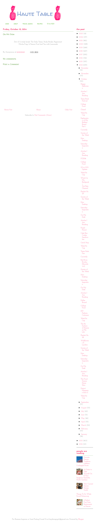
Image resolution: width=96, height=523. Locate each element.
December (84, 68)
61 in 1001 (50, 24)
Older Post (68, 110)
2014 (81, 65)
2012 (81, 444)
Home (38, 110)
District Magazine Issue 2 (85, 390)
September (85, 402)
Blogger (81, 519)
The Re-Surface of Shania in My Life (85, 328)
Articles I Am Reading (84, 93)
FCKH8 (83, 159)
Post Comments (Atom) (43, 115)
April (83, 422)
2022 (81, 37)
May (83, 418)
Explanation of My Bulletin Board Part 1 (85, 122)
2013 (81, 441)
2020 (81, 44)
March (83, 425)
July (82, 411)
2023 (81, 33)
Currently (84, 130)
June (83, 415)
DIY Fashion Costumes (85, 313)
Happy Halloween (85, 86)
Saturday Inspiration (85, 146)
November (85, 73)
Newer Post (8, 110)
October (84, 79)
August (84, 408)
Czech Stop (85, 243)
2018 (81, 51)
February (84, 429)
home (7, 24)
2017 (81, 54)
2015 (81, 61)
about (16, 24)
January (84, 434)
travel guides (28, 24)
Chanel (83, 109)
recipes (39, 24)
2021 (81, 40)
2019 (81, 47)
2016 (81, 58)
